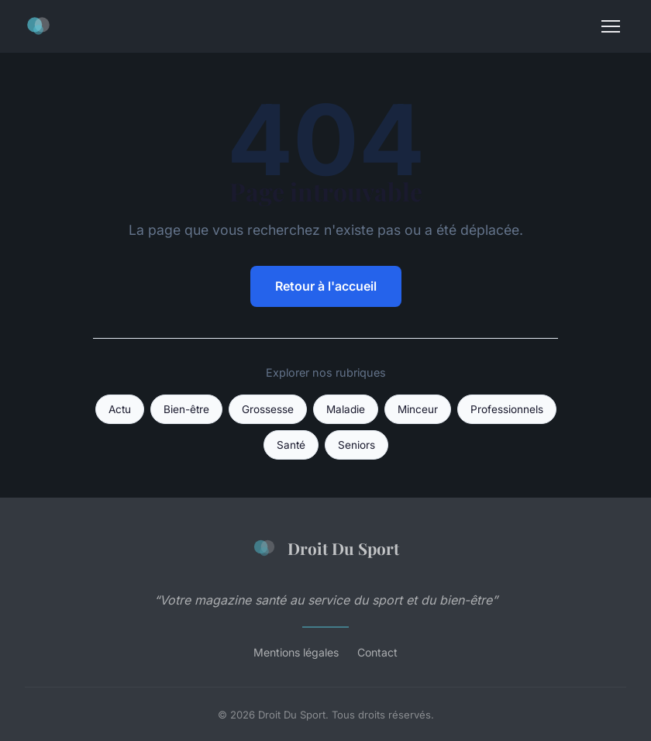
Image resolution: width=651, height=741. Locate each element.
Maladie (345, 409)
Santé (291, 445)
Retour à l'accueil (326, 286)
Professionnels (506, 409)
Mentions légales (296, 652)
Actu (119, 409)
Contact (377, 652)
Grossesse (268, 409)
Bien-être (186, 409)
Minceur (418, 409)
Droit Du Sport (325, 548)
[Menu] (610, 26)
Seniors (356, 445)
